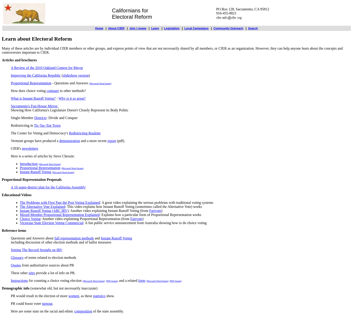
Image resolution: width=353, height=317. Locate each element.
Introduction (29, 164)
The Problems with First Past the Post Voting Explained (60, 202)
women (73, 296)
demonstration (69, 141)
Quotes (16, 265)
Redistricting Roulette (85, 133)
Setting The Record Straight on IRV (36, 250)
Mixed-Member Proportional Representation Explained (60, 215)
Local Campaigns (196, 28)
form (141, 281)
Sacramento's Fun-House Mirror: (34, 106)
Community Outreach (228, 28)
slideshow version (76, 75)
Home (99, 28)
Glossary (17, 258)
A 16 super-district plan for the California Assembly (48, 187)
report (111, 141)
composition (83, 311)
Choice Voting (30, 219)
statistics (99, 296)
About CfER (116, 28)
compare (53, 91)
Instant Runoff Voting (35, 172)
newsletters (30, 148)
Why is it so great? (72, 98)
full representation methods (74, 238)
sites (32, 273)
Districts (40, 118)
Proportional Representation (31, 83)
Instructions (19, 281)
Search (253, 28)
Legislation (172, 28)
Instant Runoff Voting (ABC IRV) (44, 211)
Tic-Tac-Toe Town (47, 125)
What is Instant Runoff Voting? (33, 98)
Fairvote (155, 211)
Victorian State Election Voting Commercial (51, 223)
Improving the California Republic (36, 75)
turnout (47, 304)
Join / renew (137, 28)
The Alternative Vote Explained (42, 207)
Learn (155, 28)
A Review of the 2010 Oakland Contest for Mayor (47, 68)
